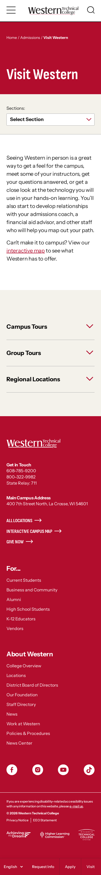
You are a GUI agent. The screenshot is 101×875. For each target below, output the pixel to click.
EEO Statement (45, 820)
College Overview (23, 665)
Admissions (30, 37)
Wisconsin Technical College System (86, 834)
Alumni (13, 599)
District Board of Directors (32, 685)
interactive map (25, 250)
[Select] (12, 866)
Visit (90, 866)
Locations (16, 675)
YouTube (63, 769)
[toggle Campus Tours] (50, 327)
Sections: (15, 108)
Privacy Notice (17, 820)
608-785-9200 (21, 470)
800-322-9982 (21, 476)
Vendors (14, 628)
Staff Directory (21, 704)
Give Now (15, 542)
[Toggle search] (91, 10)
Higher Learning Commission (55, 835)
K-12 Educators (21, 618)
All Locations (19, 520)
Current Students (23, 580)
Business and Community (31, 589)
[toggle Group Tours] (50, 353)
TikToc (89, 769)
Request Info (43, 866)
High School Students (28, 609)
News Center (19, 743)
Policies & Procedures (28, 733)
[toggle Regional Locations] (50, 379)
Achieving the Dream (18, 834)
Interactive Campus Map (29, 531)
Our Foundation (22, 694)
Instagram (37, 769)
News (12, 714)
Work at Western (23, 723)
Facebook (11, 769)
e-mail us (76, 806)
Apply (70, 866)
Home (11, 37)
